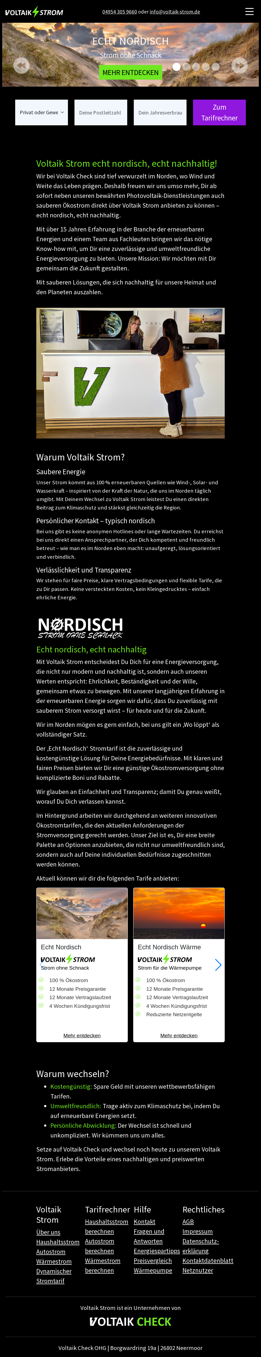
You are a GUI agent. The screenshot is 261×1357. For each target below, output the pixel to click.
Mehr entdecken (82, 1035)
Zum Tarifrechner (219, 112)
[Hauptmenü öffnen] (249, 11)
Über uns (48, 1232)
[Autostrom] (215, 67)
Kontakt (144, 1221)
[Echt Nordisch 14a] (206, 67)
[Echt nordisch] (176, 67)
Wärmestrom (54, 1261)
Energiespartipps (157, 1251)
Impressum (197, 1231)
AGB (188, 1221)
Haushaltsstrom (58, 1242)
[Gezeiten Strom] (196, 67)
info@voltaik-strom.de (175, 11)
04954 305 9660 (119, 11)
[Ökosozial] (186, 67)
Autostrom (51, 1251)
